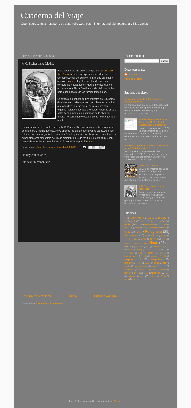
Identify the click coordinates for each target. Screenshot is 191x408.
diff (159, 224)
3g (125, 218)
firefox (138, 232)
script (156, 263)
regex (147, 263)
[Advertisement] (80, 39)
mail (147, 246)
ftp (146, 236)
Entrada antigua (105, 296)
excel (164, 228)
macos (139, 246)
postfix (151, 253)
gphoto (144, 239)
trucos (137, 273)
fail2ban (128, 232)
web (142, 276)
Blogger (118, 401)
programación (130, 256)
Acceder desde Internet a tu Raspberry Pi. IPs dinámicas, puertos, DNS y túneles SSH (153, 122)
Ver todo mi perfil (133, 79)
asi (125, 221)
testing (163, 269)
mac (129, 246)
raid (164, 256)
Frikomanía (131, 235)
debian (127, 224)
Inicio (73, 296)
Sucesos (128, 269)
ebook (137, 228)
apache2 (162, 218)
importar (127, 243)
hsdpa (164, 239)
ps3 (144, 256)
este (72, 81)
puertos (154, 256)
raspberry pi (132, 259)
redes (139, 263)
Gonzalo (132, 74)
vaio (168, 273)
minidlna (166, 247)
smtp (154, 266)
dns (165, 224)
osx (165, 250)
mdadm (156, 247)
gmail (154, 235)
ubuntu (155, 272)
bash (132, 221)
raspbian (156, 259)
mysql (139, 250)
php (140, 253)
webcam (152, 276)
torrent (127, 273)
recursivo (128, 263)
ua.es (145, 273)
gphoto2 (154, 239)
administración (137, 218)
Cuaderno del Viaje (52, 15)
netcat (148, 250)
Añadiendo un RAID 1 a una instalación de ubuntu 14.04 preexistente (146, 146)
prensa (162, 253)
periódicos (128, 253)
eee (144, 228)
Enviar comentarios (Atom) (49, 303)
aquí (90, 141)
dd (165, 221)
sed (164, 263)
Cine (152, 221)
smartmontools (141, 266)
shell (126, 266)
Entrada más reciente (37, 296)
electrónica (154, 228)
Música (130, 250)
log (168, 243)
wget (126, 279)
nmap (157, 250)
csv (159, 221)
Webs (163, 276)
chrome (143, 221)
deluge (138, 224)
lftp (145, 243)
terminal (152, 269)
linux (154, 243)
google (163, 236)
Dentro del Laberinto (148, 165)
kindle (137, 243)
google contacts (130, 239)
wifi (133, 279)
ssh (163, 266)
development (149, 224)
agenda (151, 218)
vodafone (131, 276)
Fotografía (153, 231)
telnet (141, 269)
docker (127, 227)
